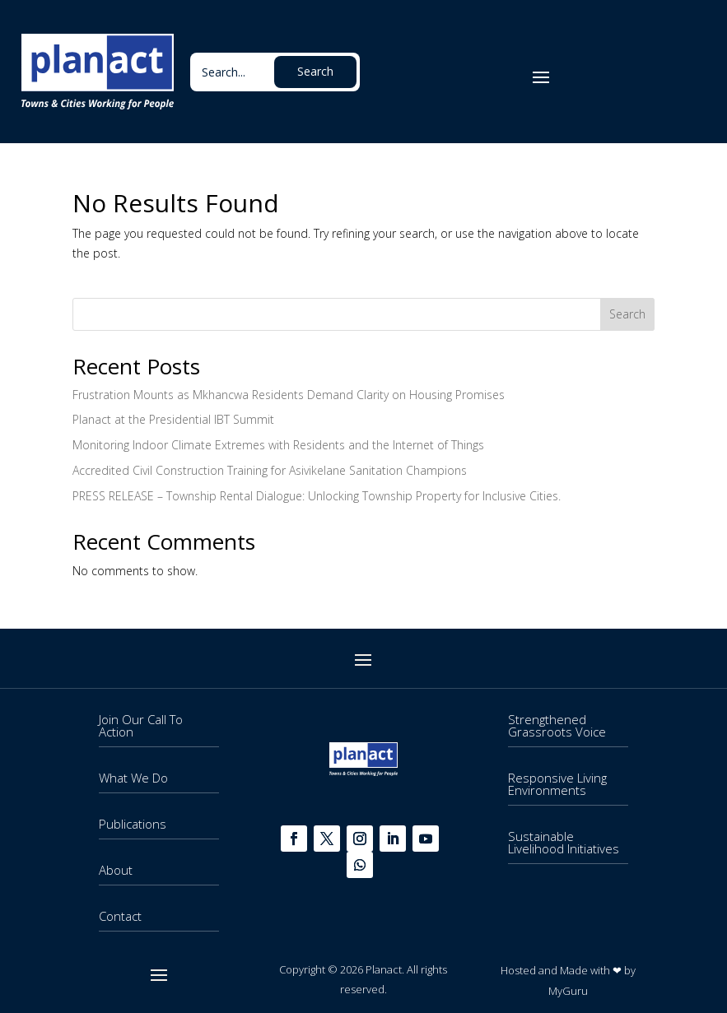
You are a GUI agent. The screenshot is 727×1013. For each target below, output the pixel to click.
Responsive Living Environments (557, 783)
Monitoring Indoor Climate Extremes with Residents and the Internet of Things (278, 445)
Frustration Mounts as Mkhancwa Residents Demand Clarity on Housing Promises (288, 394)
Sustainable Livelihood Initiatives (563, 842)
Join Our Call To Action (141, 725)
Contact (120, 916)
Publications (132, 824)
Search (627, 314)
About (116, 870)
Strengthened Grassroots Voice (557, 725)
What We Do (133, 777)
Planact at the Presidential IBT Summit (173, 419)
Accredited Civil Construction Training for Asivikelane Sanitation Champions (269, 470)
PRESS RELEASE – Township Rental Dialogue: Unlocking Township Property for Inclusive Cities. (316, 496)
